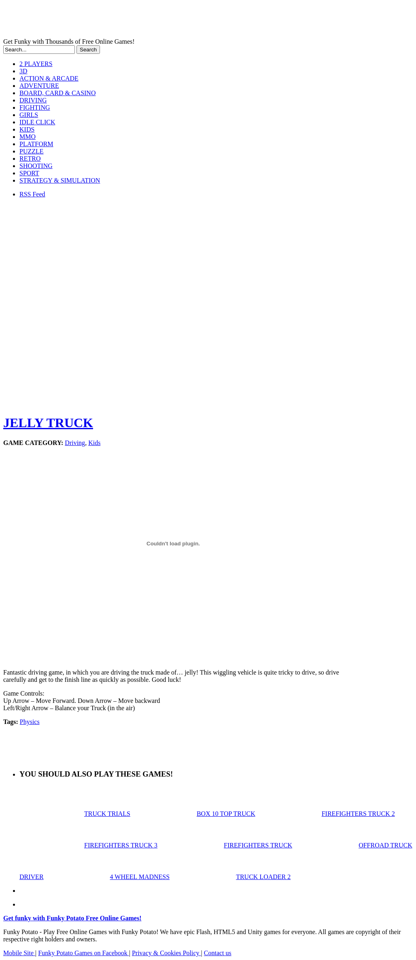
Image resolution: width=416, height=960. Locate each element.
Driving (75, 442)
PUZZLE (31, 151)
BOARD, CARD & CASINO (57, 92)
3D (23, 71)
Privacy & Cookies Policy (166, 952)
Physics (30, 721)
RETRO (29, 158)
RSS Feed (32, 194)
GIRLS (28, 114)
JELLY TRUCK (48, 422)
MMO (27, 136)
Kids (94, 442)
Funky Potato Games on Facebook (83, 952)
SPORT (29, 173)
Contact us (217, 952)
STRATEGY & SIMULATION (59, 180)
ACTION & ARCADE (49, 78)
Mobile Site (19, 952)
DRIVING (33, 100)
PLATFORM (36, 143)
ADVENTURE (39, 85)
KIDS (26, 129)
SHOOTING (36, 165)
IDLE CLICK (37, 122)
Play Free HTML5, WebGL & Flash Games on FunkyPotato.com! (140, 20)
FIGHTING (34, 107)
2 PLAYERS (36, 63)
